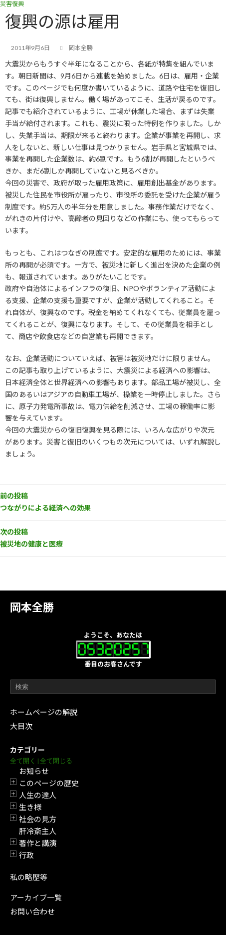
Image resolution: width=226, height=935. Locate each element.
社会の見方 (37, 819)
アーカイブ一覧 (36, 897)
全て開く (23, 760)
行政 (26, 855)
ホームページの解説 (43, 712)
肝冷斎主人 (37, 831)
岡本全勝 (32, 607)
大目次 (21, 726)
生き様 (30, 807)
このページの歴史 (49, 783)
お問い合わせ (32, 911)
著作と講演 (37, 843)
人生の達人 (37, 795)
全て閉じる (56, 760)
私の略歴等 (28, 877)
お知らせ (34, 771)
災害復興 (12, 4)
